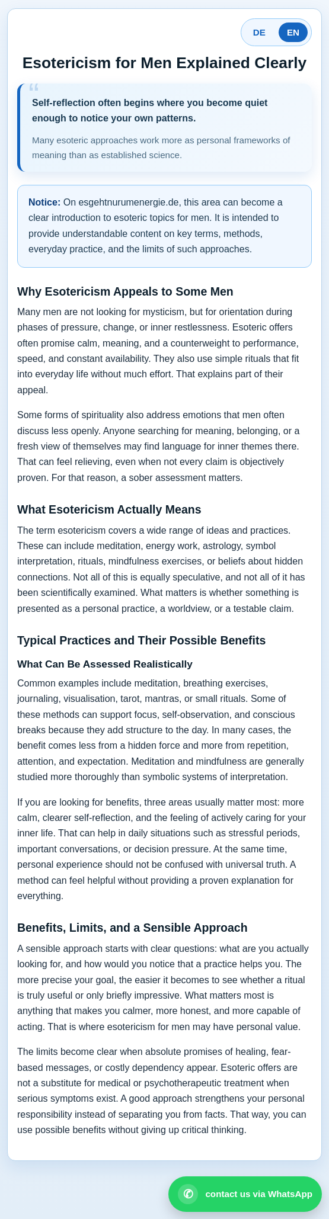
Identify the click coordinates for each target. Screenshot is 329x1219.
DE (259, 32)
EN (293, 32)
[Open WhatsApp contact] (245, 1194)
